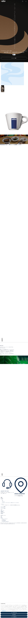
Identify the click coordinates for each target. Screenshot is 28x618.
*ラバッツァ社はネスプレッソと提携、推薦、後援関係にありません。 (11, 489)
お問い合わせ (2, 495)
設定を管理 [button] (14, 614)
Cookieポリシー (4, 504)
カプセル (3, 486)
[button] (22, 1)
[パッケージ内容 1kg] (14, 33)
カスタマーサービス (5, 475)
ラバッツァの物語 (3, 491)
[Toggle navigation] (26, 1)
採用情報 (2, 496)
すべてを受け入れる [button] (14, 612)
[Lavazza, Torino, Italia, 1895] (3, 1)
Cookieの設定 (4, 505)
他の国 (1, 502)
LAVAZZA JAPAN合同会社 (19, 478)
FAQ (1, 494)
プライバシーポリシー (5, 503)
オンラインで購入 (14, 36)
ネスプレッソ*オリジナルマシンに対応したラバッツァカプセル (10, 487)
